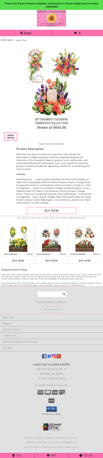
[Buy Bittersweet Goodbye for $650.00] (51, 210)
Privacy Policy (32, 447)
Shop (25, 33)
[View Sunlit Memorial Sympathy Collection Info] (18, 238)
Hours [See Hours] (85, 455)
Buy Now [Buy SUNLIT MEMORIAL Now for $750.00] (18, 260)
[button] (51, 409)
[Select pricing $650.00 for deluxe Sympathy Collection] (10, 136)
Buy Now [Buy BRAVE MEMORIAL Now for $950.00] (51, 260)
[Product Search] (52, 294)
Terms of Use (72, 447)
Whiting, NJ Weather (36, 442)
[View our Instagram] (54, 357)
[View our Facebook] (44, 357)
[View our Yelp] (59, 357)
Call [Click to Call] (17, 455)
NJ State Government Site (63, 442)
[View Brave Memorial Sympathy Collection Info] (51, 238)
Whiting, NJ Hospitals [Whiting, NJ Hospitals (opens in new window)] (66, 438)
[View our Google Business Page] (49, 357)
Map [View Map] (51, 455)
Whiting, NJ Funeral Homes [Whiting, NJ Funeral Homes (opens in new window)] (39, 438)
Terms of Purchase (52, 447)
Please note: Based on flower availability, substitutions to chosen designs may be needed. (52, 5)
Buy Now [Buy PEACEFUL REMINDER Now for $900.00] (85, 260)
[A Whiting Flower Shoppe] (51, 26)
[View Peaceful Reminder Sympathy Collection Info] (85, 238)
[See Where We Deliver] (51, 309)
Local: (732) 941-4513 (51, 378)
